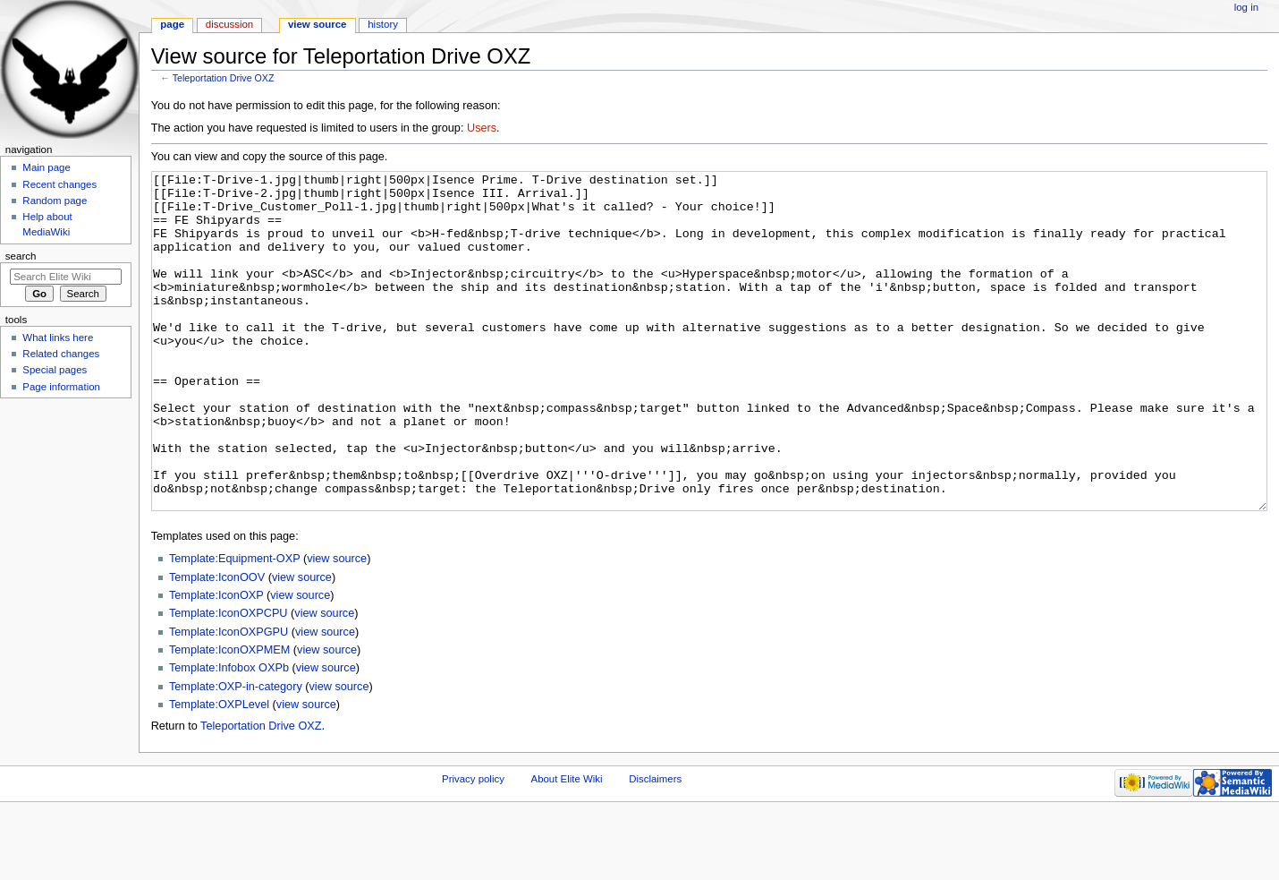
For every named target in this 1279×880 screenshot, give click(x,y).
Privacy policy (473, 846)
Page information (61, 386)
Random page (54, 200)
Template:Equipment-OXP (234, 625)
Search (21, 256)
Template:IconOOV (217, 644)
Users (481, 128)
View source (317, 24)
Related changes (60, 353)
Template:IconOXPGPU (228, 699)
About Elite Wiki (567, 846)
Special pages (54, 369)
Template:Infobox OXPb (229, 735)
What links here (57, 337)
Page (172, 24)
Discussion (229, 24)
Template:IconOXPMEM (229, 717)
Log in (1246, 7)
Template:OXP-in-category (235, 754)
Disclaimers (655, 846)
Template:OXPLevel (219, 771)
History (383, 24)
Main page (46, 167)
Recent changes (59, 184)
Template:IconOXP (216, 662)
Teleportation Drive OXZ (224, 78)
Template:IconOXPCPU (228, 680)
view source (337, 625)
